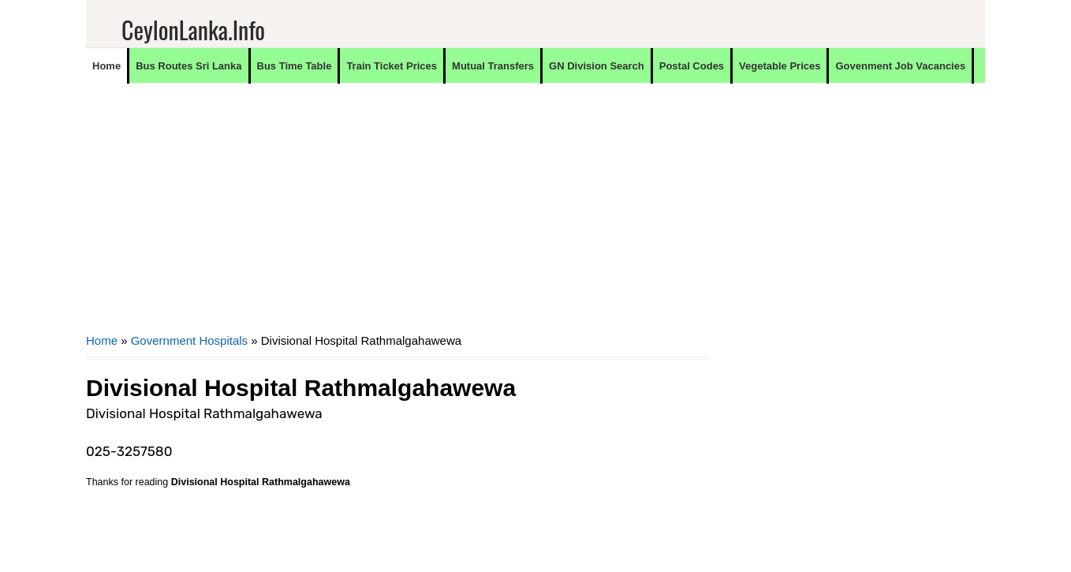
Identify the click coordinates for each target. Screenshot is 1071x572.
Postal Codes (691, 66)
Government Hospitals (189, 340)
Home (106, 66)
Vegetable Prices (779, 66)
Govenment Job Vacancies (900, 66)
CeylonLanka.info (193, 29)
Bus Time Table (294, 66)
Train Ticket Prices (391, 66)
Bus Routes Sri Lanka (188, 66)
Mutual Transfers (493, 66)
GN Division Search (596, 66)
